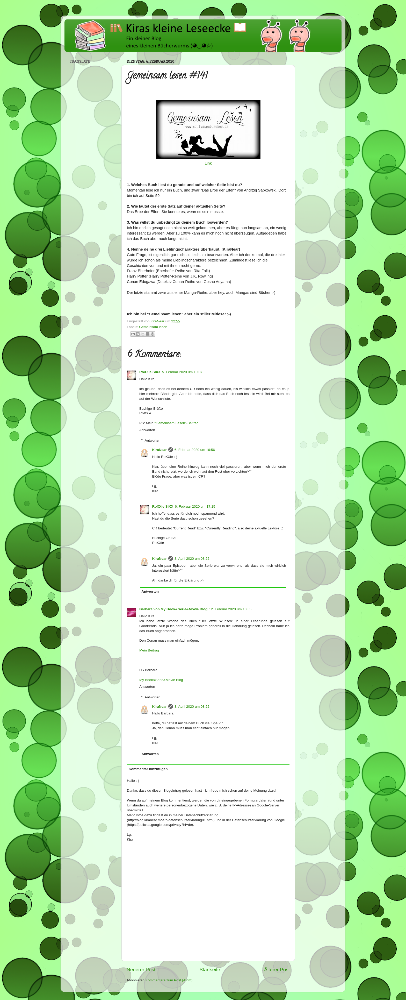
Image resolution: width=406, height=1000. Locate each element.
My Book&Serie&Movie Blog (161, 680)
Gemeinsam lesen (153, 327)
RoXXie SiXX (150, 372)
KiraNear (159, 450)
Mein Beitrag (149, 650)
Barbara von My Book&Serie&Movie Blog (173, 609)
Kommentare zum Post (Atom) (169, 980)
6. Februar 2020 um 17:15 (195, 506)
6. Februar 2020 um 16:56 (195, 450)
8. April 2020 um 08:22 (192, 559)
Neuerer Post (141, 969)
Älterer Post (277, 969)
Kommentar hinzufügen (148, 769)
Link (208, 163)
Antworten (147, 430)
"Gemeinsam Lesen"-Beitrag (177, 423)
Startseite (209, 969)
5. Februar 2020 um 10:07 (182, 372)
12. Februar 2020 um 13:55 (230, 609)
